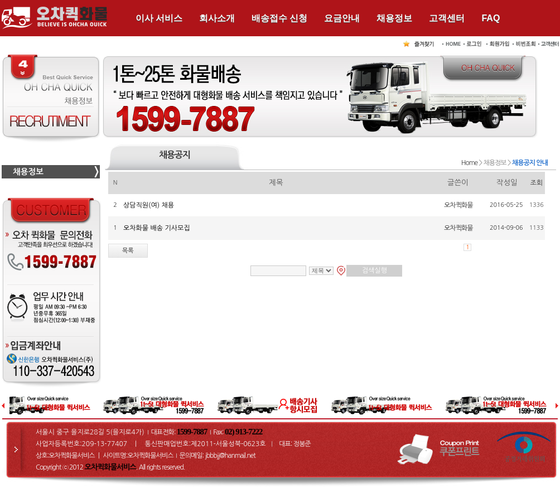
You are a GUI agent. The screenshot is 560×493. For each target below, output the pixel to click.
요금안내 (342, 18)
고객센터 (447, 18)
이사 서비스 (159, 18)
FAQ (490, 18)
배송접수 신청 (279, 18)
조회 (536, 183)
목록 (128, 251)
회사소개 (217, 18)
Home (469, 163)
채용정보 (394, 18)
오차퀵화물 (458, 205)
